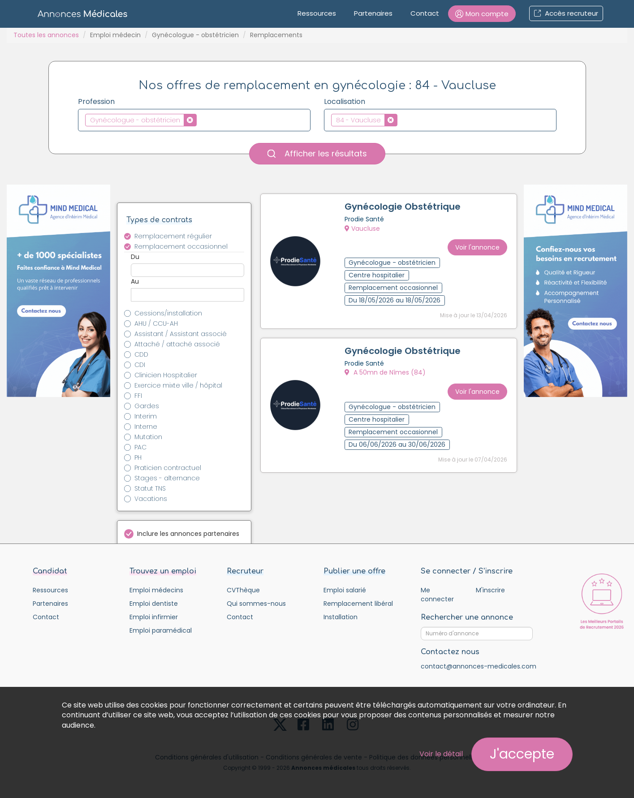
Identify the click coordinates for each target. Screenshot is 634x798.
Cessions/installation (168, 313)
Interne (145, 426)
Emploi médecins (156, 590)
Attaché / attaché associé (177, 344)
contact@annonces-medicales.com (478, 666)
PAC (140, 447)
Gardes (146, 405)
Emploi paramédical (160, 630)
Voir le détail (441, 754)
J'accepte (522, 754)
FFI (138, 395)
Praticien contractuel (167, 467)
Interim (145, 416)
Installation (340, 617)
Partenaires (373, 13)
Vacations (150, 498)
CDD (141, 354)
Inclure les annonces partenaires (188, 533)
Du (135, 256)
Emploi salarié (344, 590)
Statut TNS (150, 488)
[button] (482, 13)
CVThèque (243, 590)
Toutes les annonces (46, 34)
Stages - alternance (167, 478)
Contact (424, 13)
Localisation (344, 102)
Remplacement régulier (173, 236)
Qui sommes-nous (256, 603)
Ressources (317, 13)
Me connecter (437, 595)
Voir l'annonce (476, 243)
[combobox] (194, 120)
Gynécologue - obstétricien (195, 34)
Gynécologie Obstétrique (404, 208)
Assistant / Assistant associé (180, 333)
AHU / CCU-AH (156, 323)
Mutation (148, 436)
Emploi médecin (115, 34)
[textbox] (201, 119)
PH (138, 457)
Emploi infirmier (153, 617)
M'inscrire (490, 590)
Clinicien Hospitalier (165, 375)
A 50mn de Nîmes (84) (386, 371)
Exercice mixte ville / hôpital (178, 385)
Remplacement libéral (358, 603)
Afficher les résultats (317, 153)
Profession (96, 102)
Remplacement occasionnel (181, 246)
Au (135, 281)
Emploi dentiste (153, 603)
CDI (139, 364)
